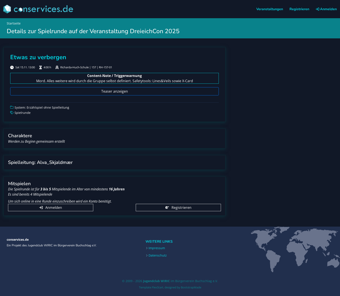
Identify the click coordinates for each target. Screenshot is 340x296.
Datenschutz (158, 255)
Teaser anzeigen (114, 91)
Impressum (157, 248)
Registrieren (299, 9)
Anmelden (326, 9)
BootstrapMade (191, 287)
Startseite (14, 23)
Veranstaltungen (269, 9)
